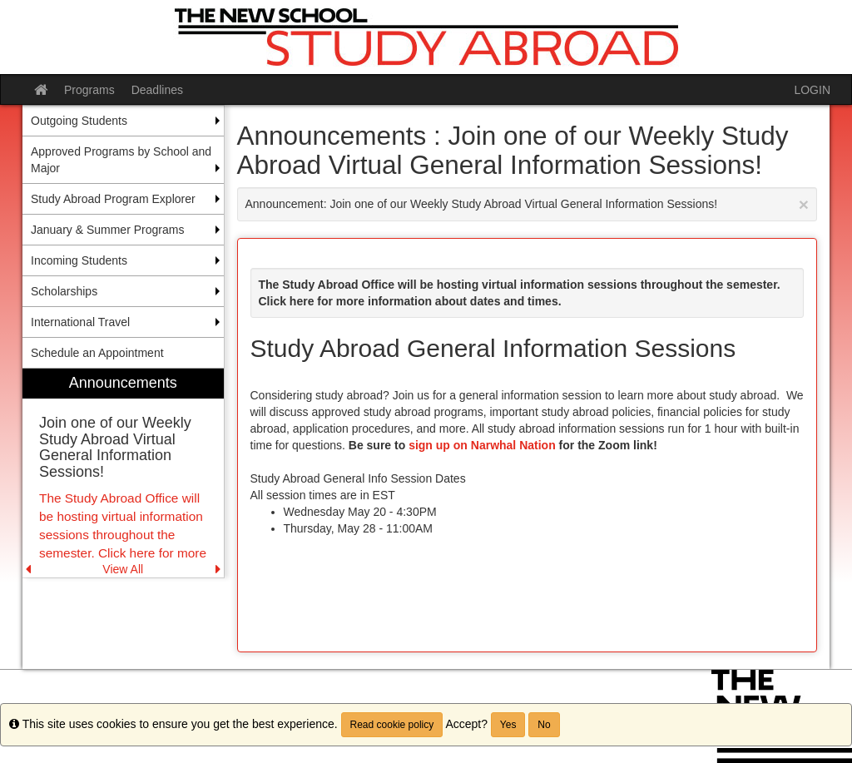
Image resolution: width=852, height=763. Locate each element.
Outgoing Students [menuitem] (79, 120)
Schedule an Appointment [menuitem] (97, 352)
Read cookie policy (392, 725)
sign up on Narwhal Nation (482, 445)
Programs (89, 90)
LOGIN (812, 90)
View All (122, 569)
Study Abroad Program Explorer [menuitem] (113, 199)
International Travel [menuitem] (80, 322)
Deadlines (157, 90)
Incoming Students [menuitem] (79, 260)
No (543, 725)
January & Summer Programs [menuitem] (107, 229)
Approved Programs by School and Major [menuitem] (121, 160)
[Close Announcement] (804, 204)
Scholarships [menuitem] (64, 291)
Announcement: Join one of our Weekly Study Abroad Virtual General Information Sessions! (527, 204)
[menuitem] (123, 473)
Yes (508, 725)
